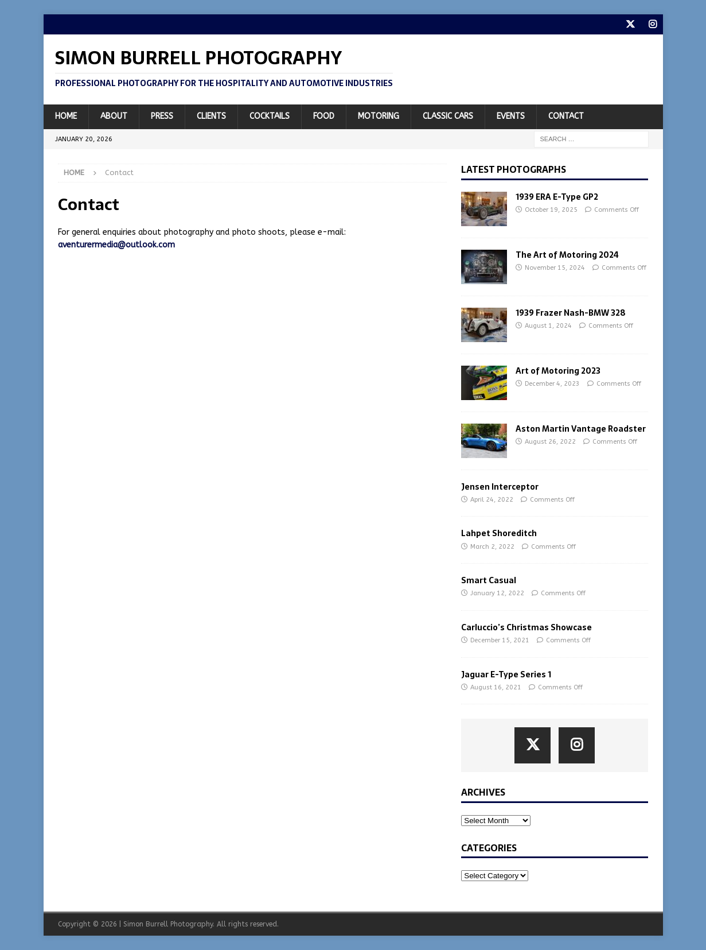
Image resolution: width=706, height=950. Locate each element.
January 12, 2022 (497, 593)
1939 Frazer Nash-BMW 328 (571, 313)
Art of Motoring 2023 (558, 371)
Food (323, 116)
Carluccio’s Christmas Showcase (526, 627)
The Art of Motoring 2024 (567, 255)
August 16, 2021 (495, 687)
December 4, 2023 (552, 383)
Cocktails (269, 116)
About (113, 116)
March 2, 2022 (492, 546)
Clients (211, 116)
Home (66, 116)
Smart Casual (488, 580)
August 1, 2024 (548, 325)
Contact (566, 116)
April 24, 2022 (491, 499)
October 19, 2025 (551, 210)
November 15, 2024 (555, 268)
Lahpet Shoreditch (499, 533)
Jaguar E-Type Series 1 (506, 674)
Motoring (378, 116)
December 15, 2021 (499, 640)
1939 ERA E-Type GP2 (557, 197)
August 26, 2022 (550, 441)
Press (162, 116)
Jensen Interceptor (500, 486)
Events (511, 116)
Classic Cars (448, 116)
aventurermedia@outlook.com (116, 245)
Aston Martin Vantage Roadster (581, 428)
